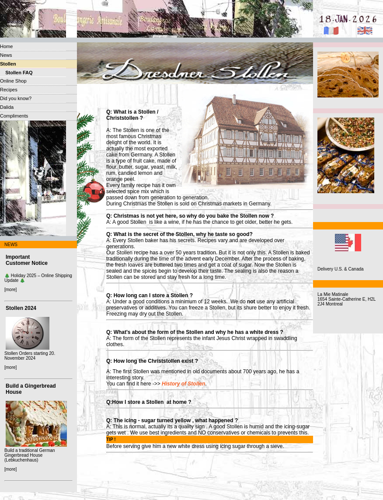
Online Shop (13, 80)
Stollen (8, 63)
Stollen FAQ (16, 72)
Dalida (7, 107)
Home (6, 46)
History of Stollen (183, 384)
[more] (10, 289)
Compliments (14, 115)
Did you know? (15, 98)
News (6, 55)
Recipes (8, 89)
